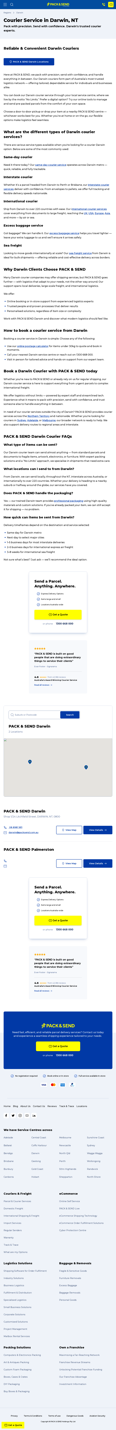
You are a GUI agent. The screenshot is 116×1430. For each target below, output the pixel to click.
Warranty (9, 1237)
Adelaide (32, 420)
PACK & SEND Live (69, 1208)
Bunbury (8, 1169)
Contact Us (39, 1106)
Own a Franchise (71, 1347)
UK (85, 213)
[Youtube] (27, 1115)
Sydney (21, 420)
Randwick (92, 1169)
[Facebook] (6, 1115)
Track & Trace (66, 1106)
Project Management (15, 1329)
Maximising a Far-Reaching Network (79, 1355)
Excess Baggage (68, 1285)
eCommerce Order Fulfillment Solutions (81, 1223)
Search (70, 714)
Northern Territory (38, 416)
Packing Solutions (17, 1347)
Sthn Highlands (67, 1169)
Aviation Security (97, 1416)
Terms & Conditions (33, 1416)
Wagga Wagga (94, 1153)
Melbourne (49, 420)
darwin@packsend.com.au (21, 832)
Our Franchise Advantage (73, 1377)
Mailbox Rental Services (17, 1336)
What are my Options (15, 1252)
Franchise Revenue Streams (74, 1362)
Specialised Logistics (15, 1300)
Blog (15, 1106)
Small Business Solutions (17, 1307)
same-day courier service (50, 164)
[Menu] (5, 4)
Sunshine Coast (95, 1137)
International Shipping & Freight (21, 1215)
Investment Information (72, 1384)
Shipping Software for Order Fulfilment (25, 1271)
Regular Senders (13, 1230)
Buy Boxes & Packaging (16, 1391)
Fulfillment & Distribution (18, 1292)
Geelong (36, 1161)
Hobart (35, 1177)
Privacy (14, 1416)
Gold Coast (37, 1169)
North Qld (64, 1153)
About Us (25, 1106)
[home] (58, 4)
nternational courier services (89, 209)
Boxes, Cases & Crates (16, 1377)
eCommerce (68, 1193)
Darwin (35, 1153)
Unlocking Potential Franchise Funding (80, 1369)
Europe (99, 213)
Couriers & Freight (17, 1193)
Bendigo (8, 1153)
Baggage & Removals (75, 1263)
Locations (81, 1106)
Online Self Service (69, 1201)
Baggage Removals (69, 1292)
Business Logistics (14, 1285)
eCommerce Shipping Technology (78, 1215)
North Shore (94, 1177)
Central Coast (38, 1137)
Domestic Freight (13, 1208)
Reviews (52, 1106)
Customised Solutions (16, 1321)
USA (91, 213)
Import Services (12, 1223)
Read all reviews (43, 685)
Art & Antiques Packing (16, 1362)
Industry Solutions (14, 1278)
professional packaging (68, 500)
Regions (7, 13)
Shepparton (65, 1177)
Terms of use (54, 1416)
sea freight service (80, 253)
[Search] (11, 4)
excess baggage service (64, 233)
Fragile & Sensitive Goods (73, 1271)
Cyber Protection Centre (72, 1230)
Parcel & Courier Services (17, 1201)
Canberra (9, 1177)
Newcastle (65, 1145)
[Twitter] (13, 1115)
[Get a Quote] (111, 4)
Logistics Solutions (18, 1263)
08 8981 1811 (13, 827)
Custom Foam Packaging (17, 1369)
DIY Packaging (12, 1384)
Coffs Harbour (39, 1145)
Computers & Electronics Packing (22, 1355)
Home (7, 1106)
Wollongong (93, 1161)
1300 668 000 (64, 623)
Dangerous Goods (75, 1416)
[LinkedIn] (34, 1115)
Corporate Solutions (14, 1314)
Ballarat (8, 1145)
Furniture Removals (70, 1278)
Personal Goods (68, 1300)
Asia (107, 213)
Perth (62, 1161)
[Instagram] (20, 1115)
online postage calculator (32, 346)
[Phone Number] (103, 4)
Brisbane (9, 1161)
